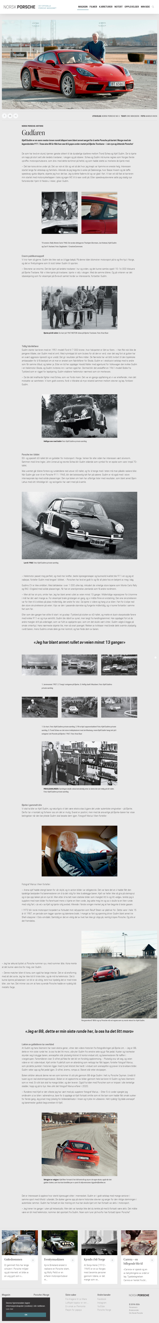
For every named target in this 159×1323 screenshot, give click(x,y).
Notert (118, 7)
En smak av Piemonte (75, 1306)
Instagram (101, 1303)
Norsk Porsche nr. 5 (111, 116)
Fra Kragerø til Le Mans (76, 1299)
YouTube (101, 1306)
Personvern (133, 1307)
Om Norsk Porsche (136, 1313)
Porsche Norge (104, 1310)
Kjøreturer (105, 7)
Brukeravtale (134, 1310)
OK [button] (26, 1315)
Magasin (83, 7)
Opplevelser (132, 7)
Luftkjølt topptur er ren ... (77, 1303)
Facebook (101, 1299)
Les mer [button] (9, 1309)
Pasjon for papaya (73, 1310)
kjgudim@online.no (98, 1182)
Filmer (93, 7)
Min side (145, 7)
